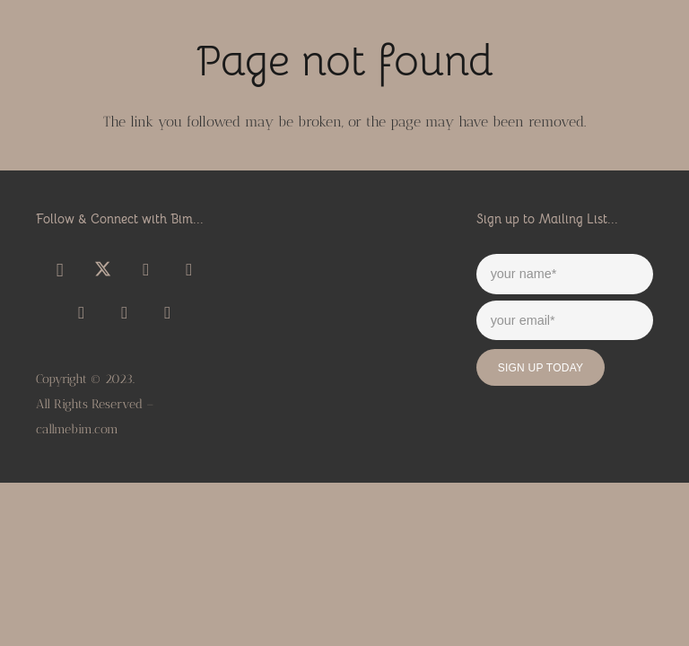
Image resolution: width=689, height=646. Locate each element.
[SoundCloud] (189, 270)
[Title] (81, 313)
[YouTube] (146, 270)
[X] (103, 270)
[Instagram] (60, 270)
